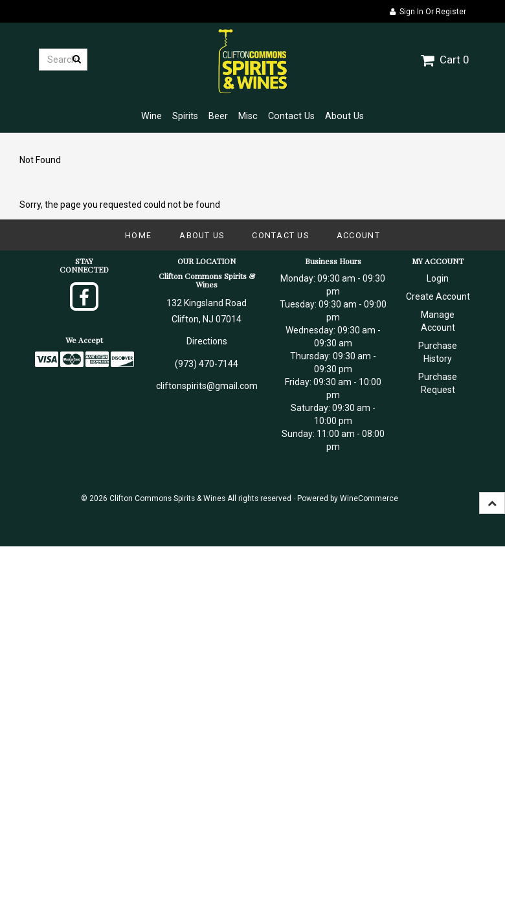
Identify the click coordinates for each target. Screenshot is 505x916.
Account (358, 235)
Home (138, 235)
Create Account (438, 296)
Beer (218, 116)
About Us (344, 116)
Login (438, 278)
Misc (248, 116)
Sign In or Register (428, 11)
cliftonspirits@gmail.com (207, 386)
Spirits (185, 116)
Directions (206, 341)
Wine (151, 116)
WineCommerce (369, 498)
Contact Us (291, 116)
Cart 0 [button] (445, 59)
